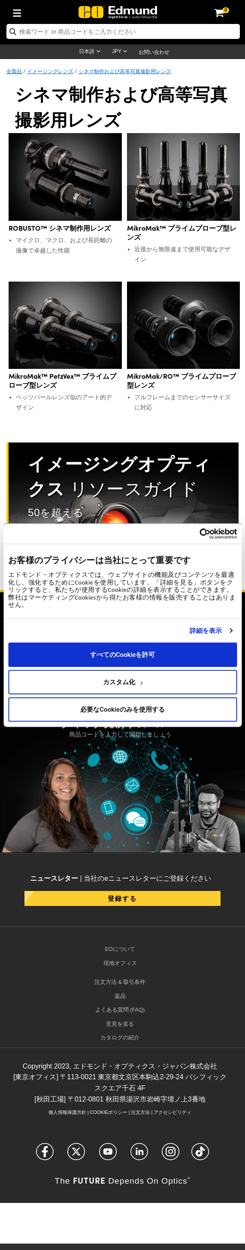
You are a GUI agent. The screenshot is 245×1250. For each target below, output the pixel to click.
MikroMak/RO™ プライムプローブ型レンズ (181, 380)
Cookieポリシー (108, 1112)
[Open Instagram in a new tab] (170, 1155)
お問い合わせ (154, 52)
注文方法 (140, 1112)
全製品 (14, 71)
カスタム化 (123, 682)
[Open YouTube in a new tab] (108, 1155)
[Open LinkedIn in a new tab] (139, 1155)
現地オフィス (120, 963)
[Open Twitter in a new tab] (76, 1155)
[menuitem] (19, 11)
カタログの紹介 (119, 1037)
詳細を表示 (206, 630)
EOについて (120, 949)
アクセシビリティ (172, 1112)
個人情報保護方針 (67, 1112)
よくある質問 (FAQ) (120, 1010)
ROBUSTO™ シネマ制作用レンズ (60, 227)
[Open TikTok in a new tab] (200, 1155)
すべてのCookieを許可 (122, 654)
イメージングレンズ (50, 71)
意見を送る (120, 1024)
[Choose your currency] (121, 52)
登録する (122, 898)
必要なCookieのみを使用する (122, 709)
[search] (123, 31)
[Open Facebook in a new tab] (45, 1155)
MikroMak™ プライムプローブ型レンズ (181, 232)
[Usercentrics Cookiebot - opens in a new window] (199, 533)
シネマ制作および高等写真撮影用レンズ (125, 71)
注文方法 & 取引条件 (120, 982)
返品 (120, 996)
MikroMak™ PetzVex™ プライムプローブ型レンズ (62, 380)
